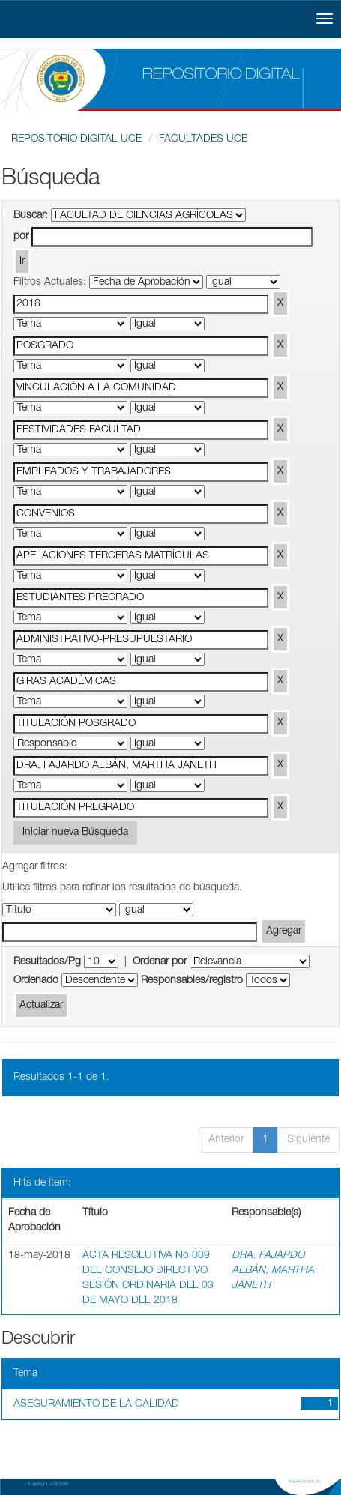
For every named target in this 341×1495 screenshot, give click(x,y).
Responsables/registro (192, 981)
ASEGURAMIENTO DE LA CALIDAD (96, 1404)
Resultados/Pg (47, 962)
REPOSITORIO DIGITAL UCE (76, 139)
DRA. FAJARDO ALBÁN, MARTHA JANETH (273, 1271)
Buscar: (30, 216)
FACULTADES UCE (203, 139)
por (20, 237)
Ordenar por (160, 962)
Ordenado (35, 981)
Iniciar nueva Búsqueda (75, 832)
